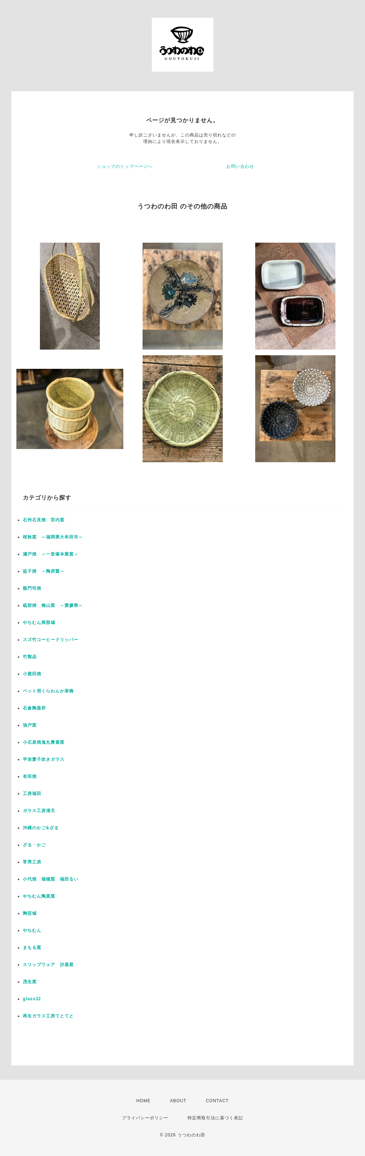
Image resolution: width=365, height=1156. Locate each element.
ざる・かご (34, 844)
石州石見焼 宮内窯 (44, 519)
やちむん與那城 (39, 622)
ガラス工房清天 (39, 810)
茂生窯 (30, 981)
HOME (143, 1100)
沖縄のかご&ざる (41, 827)
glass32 (32, 998)
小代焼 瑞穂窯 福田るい (50, 879)
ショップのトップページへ (125, 166)
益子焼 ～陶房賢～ (44, 571)
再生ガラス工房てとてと (48, 1015)
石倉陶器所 (34, 708)
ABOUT (178, 1100)
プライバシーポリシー (145, 1117)
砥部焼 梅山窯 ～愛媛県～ (53, 605)
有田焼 (30, 776)
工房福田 (32, 793)
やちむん (32, 930)
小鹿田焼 (32, 673)
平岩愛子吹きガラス (44, 759)
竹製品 (30, 656)
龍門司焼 (32, 588)
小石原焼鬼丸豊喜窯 (44, 742)
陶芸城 (30, 913)
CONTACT (217, 1100)
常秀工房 (32, 862)
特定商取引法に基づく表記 (215, 1117)
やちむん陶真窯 (39, 896)
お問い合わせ (240, 166)
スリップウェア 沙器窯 (48, 964)
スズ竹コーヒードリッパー (50, 639)
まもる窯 (32, 947)
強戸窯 (30, 725)
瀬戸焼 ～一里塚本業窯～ (50, 554)
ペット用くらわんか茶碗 (48, 690)
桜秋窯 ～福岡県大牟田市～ (53, 537)
